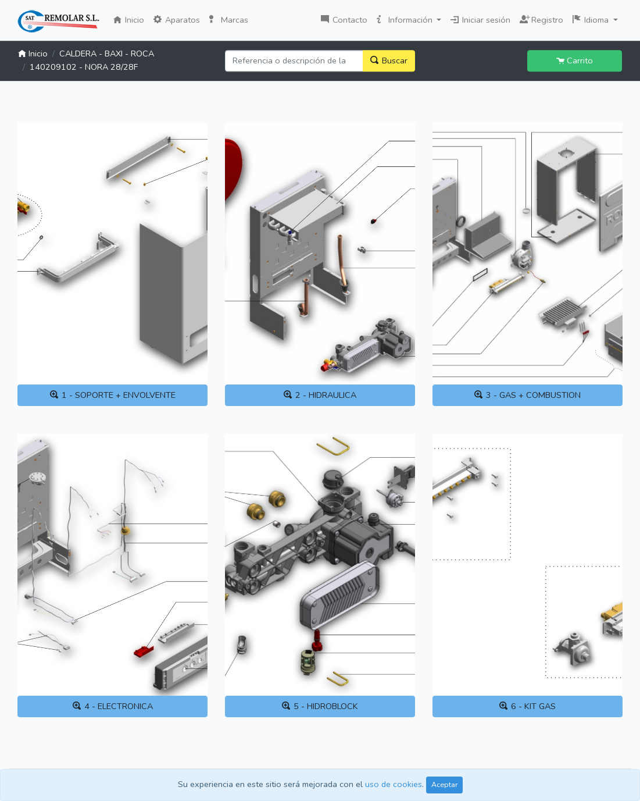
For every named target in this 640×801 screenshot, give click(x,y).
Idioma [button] (592, 20)
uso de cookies (393, 784)
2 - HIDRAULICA (320, 395)
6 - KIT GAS (527, 706)
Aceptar (444, 784)
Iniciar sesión (480, 20)
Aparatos (176, 20)
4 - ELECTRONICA (113, 706)
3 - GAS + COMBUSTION (527, 395)
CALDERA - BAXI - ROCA (106, 53)
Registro (541, 19)
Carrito (574, 60)
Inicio (131, 19)
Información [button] (406, 20)
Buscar (388, 60)
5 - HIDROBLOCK (320, 706)
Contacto (344, 20)
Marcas (228, 20)
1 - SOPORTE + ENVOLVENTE (113, 395)
